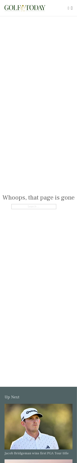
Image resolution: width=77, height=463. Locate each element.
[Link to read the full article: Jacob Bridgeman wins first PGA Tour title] (39, 426)
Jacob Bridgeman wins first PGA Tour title (37, 453)
